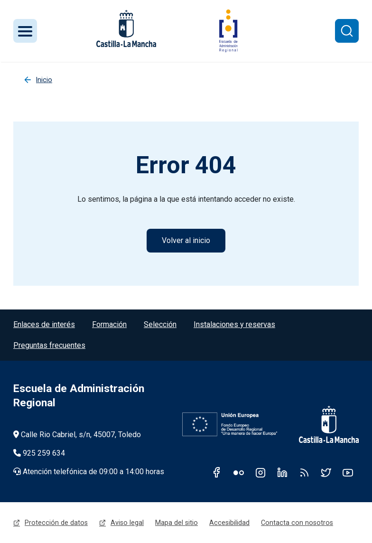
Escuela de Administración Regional (78, 395)
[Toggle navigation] (25, 31)
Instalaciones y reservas (234, 324)
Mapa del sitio (176, 522)
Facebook (217, 472)
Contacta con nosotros (297, 522)
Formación (109, 324)
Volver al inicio (186, 240)
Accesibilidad (229, 522)
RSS (304, 472)
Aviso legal (127, 522)
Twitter (326, 472)
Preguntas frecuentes (49, 345)
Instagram (260, 472)
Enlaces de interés (44, 324)
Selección (160, 324)
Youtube (348, 472)
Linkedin (282, 472)
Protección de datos (56, 522)
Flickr (239, 472)
